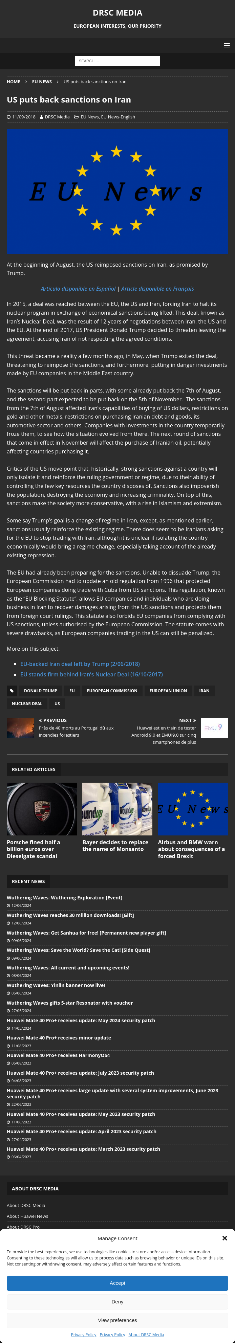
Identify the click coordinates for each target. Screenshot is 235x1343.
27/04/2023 (21, 1139)
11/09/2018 (24, 117)
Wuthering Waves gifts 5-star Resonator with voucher (70, 1003)
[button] (224, 1238)
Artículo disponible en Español (78, 288)
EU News (90, 117)
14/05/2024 (21, 1028)
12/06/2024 (21, 905)
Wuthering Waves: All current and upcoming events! (68, 967)
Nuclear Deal (27, 704)
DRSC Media (57, 117)
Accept (117, 1283)
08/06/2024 (21, 975)
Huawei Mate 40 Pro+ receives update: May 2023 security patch (81, 1114)
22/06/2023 (21, 1104)
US (57, 704)
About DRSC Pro (23, 1227)
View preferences (117, 1320)
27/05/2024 (21, 1010)
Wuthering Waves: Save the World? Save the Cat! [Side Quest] (78, 950)
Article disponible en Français (157, 288)
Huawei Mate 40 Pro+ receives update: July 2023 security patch (80, 1073)
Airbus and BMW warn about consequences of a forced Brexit (191, 849)
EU (72, 691)
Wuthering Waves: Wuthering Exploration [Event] (64, 897)
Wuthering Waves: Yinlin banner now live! (56, 985)
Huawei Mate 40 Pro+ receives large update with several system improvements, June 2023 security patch (112, 1093)
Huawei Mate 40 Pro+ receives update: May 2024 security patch (81, 1020)
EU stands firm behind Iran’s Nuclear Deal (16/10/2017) (91, 674)
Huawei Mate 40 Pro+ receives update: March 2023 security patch (83, 1149)
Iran (204, 691)
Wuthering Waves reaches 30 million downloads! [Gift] (70, 915)
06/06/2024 (21, 992)
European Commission (112, 691)
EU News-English (118, 117)
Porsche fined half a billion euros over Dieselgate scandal (33, 849)
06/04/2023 (21, 1156)
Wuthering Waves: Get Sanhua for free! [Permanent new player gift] (86, 933)
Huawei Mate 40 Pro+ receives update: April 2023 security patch (81, 1131)
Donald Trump (40, 691)
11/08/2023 (21, 1045)
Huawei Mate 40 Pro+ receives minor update (59, 1037)
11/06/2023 (21, 1121)
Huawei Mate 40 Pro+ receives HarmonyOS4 (58, 1055)
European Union (168, 691)
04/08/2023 (21, 1080)
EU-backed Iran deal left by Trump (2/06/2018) (80, 664)
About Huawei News (27, 1216)
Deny (117, 1301)
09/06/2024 (21, 940)
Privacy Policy (84, 1335)
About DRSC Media (146, 1335)
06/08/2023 (21, 1063)
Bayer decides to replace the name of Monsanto (115, 845)
